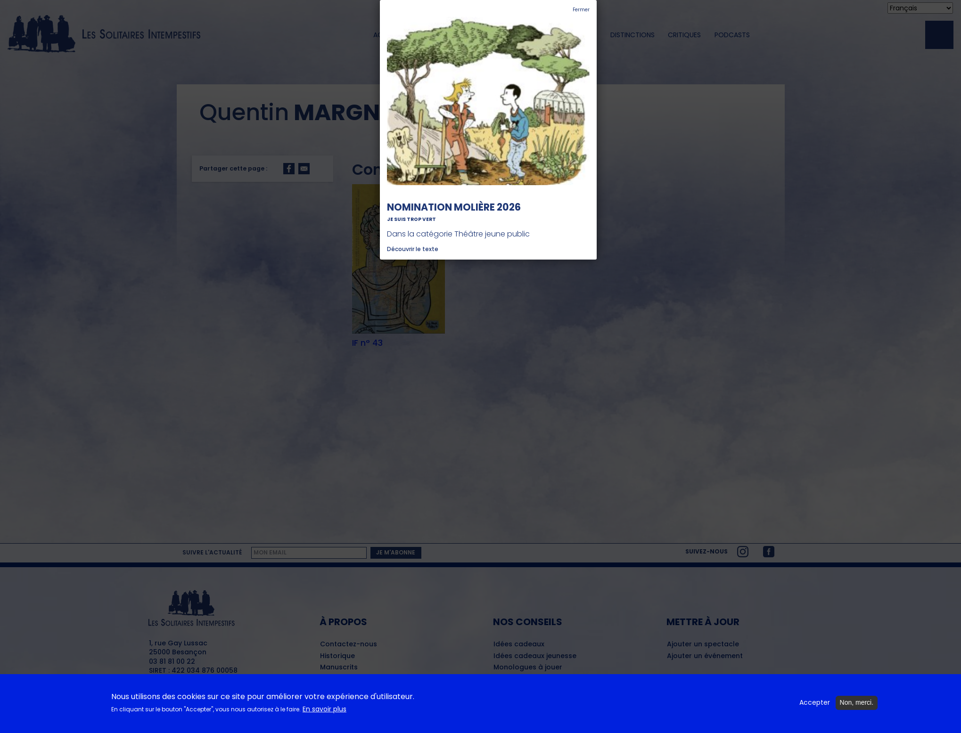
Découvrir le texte (412, 249)
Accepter (814, 707)
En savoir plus (324, 713)
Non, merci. (857, 707)
